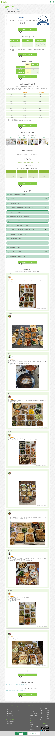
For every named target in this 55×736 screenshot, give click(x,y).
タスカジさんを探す (10, 711)
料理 (14, 690)
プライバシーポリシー (34, 709)
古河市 (26, 684)
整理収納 (11, 690)
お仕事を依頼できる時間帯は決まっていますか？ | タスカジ (29, 162)
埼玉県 (42, 717)
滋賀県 (48, 718)
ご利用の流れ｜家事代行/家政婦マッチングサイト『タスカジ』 (28, 180)
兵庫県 (48, 712)
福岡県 (42, 720)
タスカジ (7, 9)
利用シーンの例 (10, 715)
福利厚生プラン (10, 723)
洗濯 (24, 690)
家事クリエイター (33, 729)
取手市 (12, 684)
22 (29, 671)
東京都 (42, 710)
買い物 (21, 690)
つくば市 (8, 684)
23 (31, 671)
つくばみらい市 (17, 684)
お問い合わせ (32, 718)
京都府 (48, 714)
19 (23, 671)
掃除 (7, 690)
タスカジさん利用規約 (34, 713)
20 (25, 671)
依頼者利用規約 (32, 711)
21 (27, 671)
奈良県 (48, 716)
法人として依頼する (10, 721)
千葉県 (42, 715)
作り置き (17, 690)
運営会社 (31, 708)
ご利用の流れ (9, 713)
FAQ (7, 716)
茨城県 (17, 9)
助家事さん (32, 724)
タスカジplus (32, 722)
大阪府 (48, 710)
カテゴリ (12, 9)
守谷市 (22, 684)
